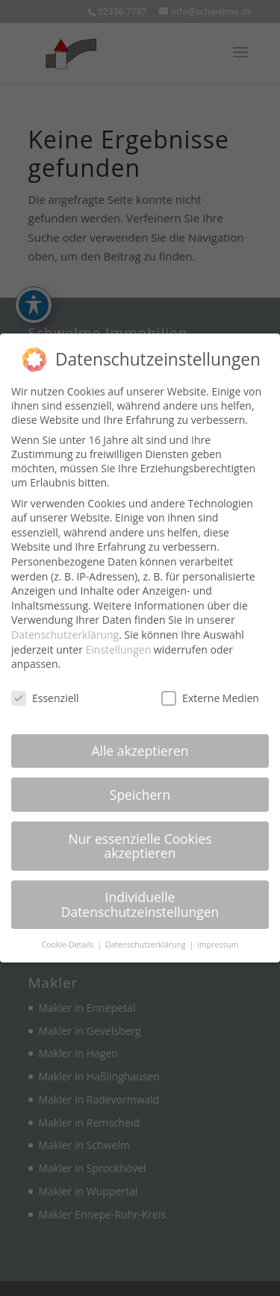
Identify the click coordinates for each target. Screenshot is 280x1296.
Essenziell (45, 698)
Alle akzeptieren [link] (139, 750)
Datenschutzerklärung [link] (65, 634)
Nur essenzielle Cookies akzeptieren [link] (139, 845)
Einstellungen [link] (119, 649)
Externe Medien (210, 698)
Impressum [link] (217, 944)
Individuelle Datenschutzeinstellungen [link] (140, 904)
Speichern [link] (140, 794)
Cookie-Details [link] (68, 944)
